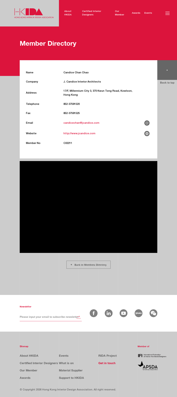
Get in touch (106, 363)
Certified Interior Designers (91, 13)
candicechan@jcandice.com (81, 123)
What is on (66, 363)
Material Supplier (71, 370)
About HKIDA (68, 13)
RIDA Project (107, 355)
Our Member (119, 13)
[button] (167, 13)
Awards (136, 13)
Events (148, 13)
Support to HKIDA (71, 378)
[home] (34, 13)
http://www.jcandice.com (79, 133)
